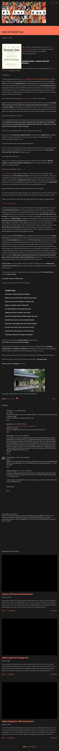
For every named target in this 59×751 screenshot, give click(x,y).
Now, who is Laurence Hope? (9, 203)
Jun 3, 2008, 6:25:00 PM (20, 424)
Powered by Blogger (29, 746)
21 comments (11, 674)
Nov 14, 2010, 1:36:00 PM (22, 457)
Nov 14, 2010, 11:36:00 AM (22, 435)
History (8, 398)
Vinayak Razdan (10, 457)
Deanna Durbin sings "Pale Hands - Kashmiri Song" (21, 426)
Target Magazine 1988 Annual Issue (18, 721)
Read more (54, 610)
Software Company (11, 471)
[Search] (52, 3)
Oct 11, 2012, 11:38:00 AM (24, 471)
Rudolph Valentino (27, 98)
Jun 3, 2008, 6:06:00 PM (20, 410)
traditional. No (35, 79)
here (51, 463)
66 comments (11, 738)
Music (13, 398)
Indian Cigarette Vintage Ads (15, 657)
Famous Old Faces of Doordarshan (17, 594)
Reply (8, 420)
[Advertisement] (29, 535)
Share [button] (53, 398)
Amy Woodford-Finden (8, 173)
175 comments (11, 610)
